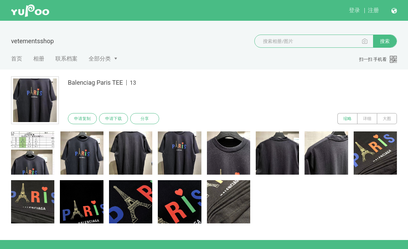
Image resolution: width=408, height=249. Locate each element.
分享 (144, 118)
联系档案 (66, 58)
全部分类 (100, 58)
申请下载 (113, 118)
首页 (16, 58)
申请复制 (82, 118)
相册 (38, 58)
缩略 (347, 118)
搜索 (385, 41)
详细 (367, 118)
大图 (387, 118)
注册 (373, 10)
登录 (354, 10)
